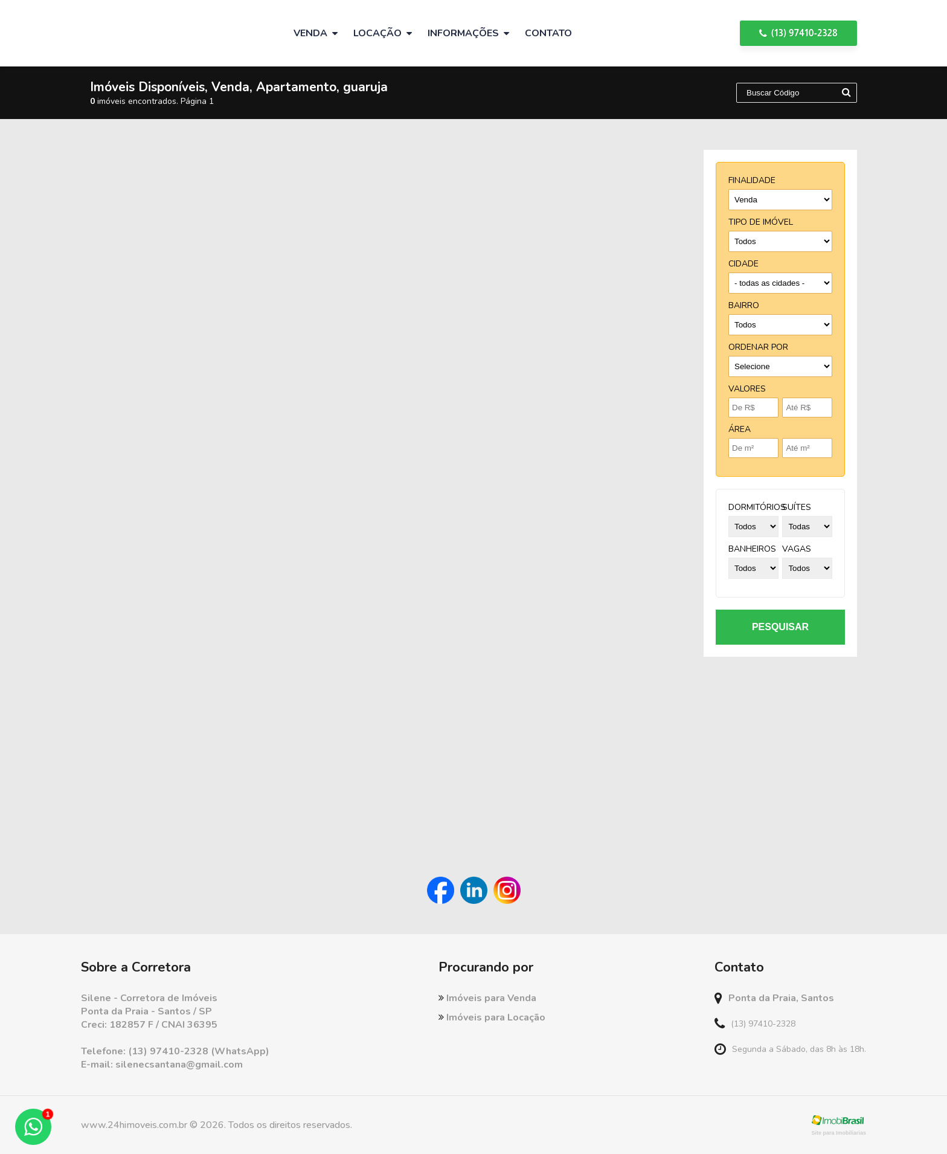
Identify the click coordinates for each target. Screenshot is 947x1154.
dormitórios (757, 507)
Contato (548, 33)
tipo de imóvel (760, 222)
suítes (796, 507)
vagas (796, 549)
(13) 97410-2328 (798, 33)
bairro (743, 305)
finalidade (751, 180)
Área (739, 429)
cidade (743, 263)
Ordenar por (758, 347)
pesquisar (780, 627)
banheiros (752, 549)
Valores (747, 389)
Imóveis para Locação (491, 1017)
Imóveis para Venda (487, 998)
